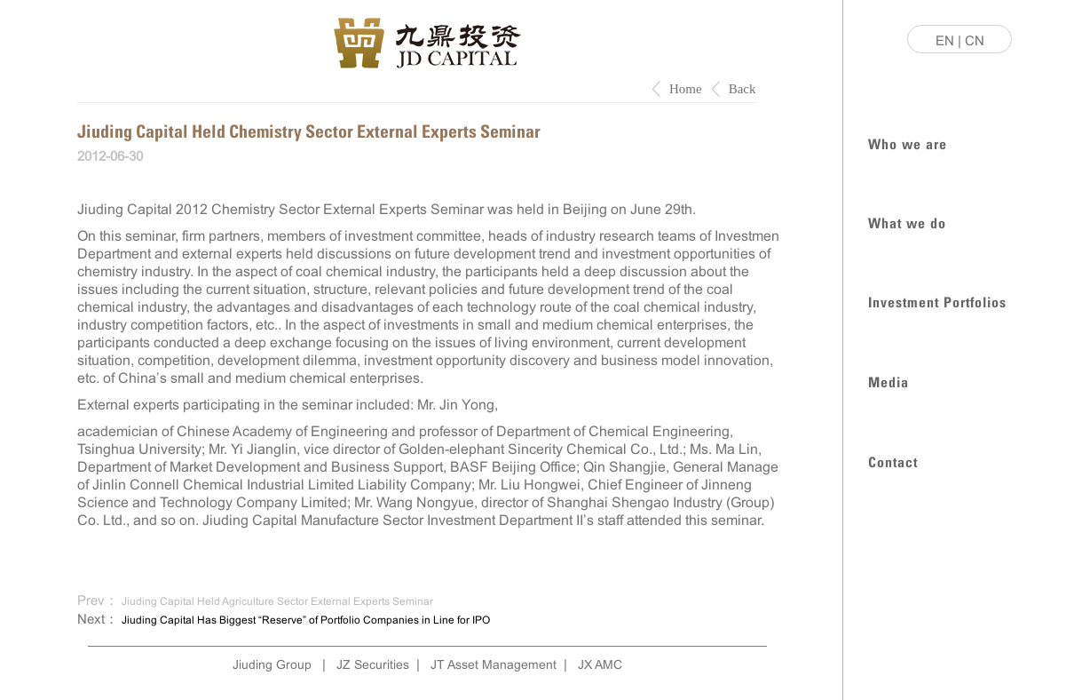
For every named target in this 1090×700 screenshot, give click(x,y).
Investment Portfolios (937, 301)
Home (685, 89)
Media (888, 381)
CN (974, 40)
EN (945, 40)
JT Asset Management (493, 664)
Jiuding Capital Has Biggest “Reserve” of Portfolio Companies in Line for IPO (306, 620)
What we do (907, 222)
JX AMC (600, 664)
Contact (893, 461)
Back (742, 89)
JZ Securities (372, 664)
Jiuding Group (272, 664)
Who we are (907, 143)
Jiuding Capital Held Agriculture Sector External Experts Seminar (277, 601)
